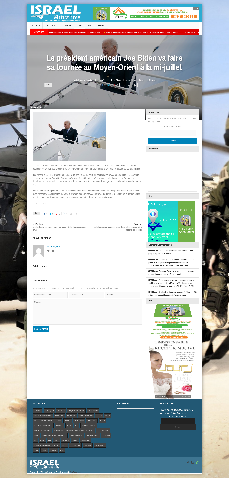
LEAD (42, 440)
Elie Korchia (59, 415)
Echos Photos (52, 26)
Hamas (102, 420)
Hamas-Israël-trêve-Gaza (43, 425)
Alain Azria (61, 410)
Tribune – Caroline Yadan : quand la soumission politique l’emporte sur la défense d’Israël (172, 273)
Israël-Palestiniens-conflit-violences (54, 435)
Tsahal (44, 450)
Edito (90, 26)
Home (33, 107)
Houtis (69, 425)
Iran (76, 425)
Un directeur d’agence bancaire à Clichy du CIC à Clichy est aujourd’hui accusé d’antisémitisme (172, 294)
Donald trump (93, 410)
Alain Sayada (86, 80)
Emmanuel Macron (86, 415)
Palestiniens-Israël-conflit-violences (46, 445)
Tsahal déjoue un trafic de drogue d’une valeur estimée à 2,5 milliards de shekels (114, 227)
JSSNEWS (106, 435)
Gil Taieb (68, 420)
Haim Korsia (92, 420)
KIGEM (151, 250)
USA (62, 450)
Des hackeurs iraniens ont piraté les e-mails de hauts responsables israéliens (60, 227)
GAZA (107, 415)
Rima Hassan (99, 445)
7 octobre (37, 410)
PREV (64, 445)
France (99, 415)
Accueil (36, 26)
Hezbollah (59, 425)
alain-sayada (49, 410)
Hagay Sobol (79, 420)
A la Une (119, 80)
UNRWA (53, 450)
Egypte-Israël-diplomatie (42, 415)
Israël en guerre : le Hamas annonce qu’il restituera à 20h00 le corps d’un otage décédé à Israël (144, 32)
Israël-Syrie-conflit (76, 435)
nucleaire (65, 440)
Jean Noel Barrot (92, 435)
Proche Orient (137, 80)
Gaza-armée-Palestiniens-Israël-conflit (47, 420)
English (68, 26)
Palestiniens (85, 440)
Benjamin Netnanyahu (76, 410)
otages (75, 440)
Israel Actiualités (103, 430)
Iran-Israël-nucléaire (89, 425)
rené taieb (87, 445)
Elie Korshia (71, 415)
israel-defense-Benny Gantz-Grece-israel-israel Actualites (74, 430)
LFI (49, 440)
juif (35, 440)
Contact (101, 26)
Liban (56, 440)
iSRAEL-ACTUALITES (42, 430)
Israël (36, 435)
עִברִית (79, 26)
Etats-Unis (127, 80)
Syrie (36, 450)
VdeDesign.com (75, 472)
